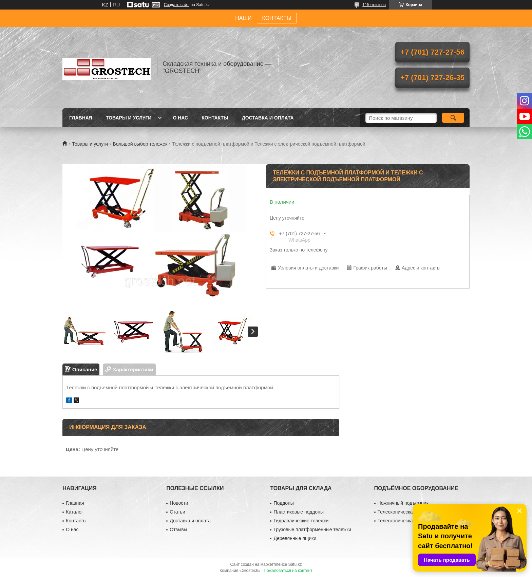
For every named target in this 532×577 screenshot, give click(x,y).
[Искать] (453, 118)
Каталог (74, 512)
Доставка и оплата (268, 117)
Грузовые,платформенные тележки (312, 529)
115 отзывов (374, 4)
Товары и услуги (129, 117)
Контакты (215, 117)
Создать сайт (176, 4)
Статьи (177, 512)
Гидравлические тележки (300, 520)
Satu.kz (295, 564)
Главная (80, 117)
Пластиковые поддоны (298, 512)
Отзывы (178, 529)
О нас (180, 117)
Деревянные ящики (294, 538)
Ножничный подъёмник (403, 503)
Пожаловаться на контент (288, 570)
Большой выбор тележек (140, 144)
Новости (179, 503)
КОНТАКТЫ (276, 18)
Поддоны (283, 503)
